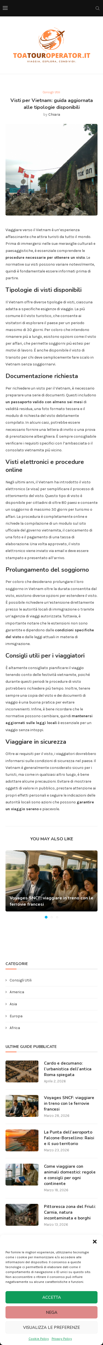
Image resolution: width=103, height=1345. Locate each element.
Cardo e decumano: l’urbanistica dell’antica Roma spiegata (67, 1069)
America (17, 992)
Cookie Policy (39, 1339)
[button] (95, 1241)
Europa (16, 1016)
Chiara (54, 114)
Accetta (51, 1297)
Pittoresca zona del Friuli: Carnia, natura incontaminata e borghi (70, 1212)
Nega (51, 1312)
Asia (13, 1004)
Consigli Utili (21, 980)
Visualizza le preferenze (51, 1327)
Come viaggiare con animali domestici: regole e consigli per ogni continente (70, 1175)
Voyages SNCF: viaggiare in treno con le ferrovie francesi (69, 1103)
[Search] (97, 8)
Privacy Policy (62, 1339)
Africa (15, 1028)
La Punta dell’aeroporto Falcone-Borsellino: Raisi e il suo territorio (69, 1137)
